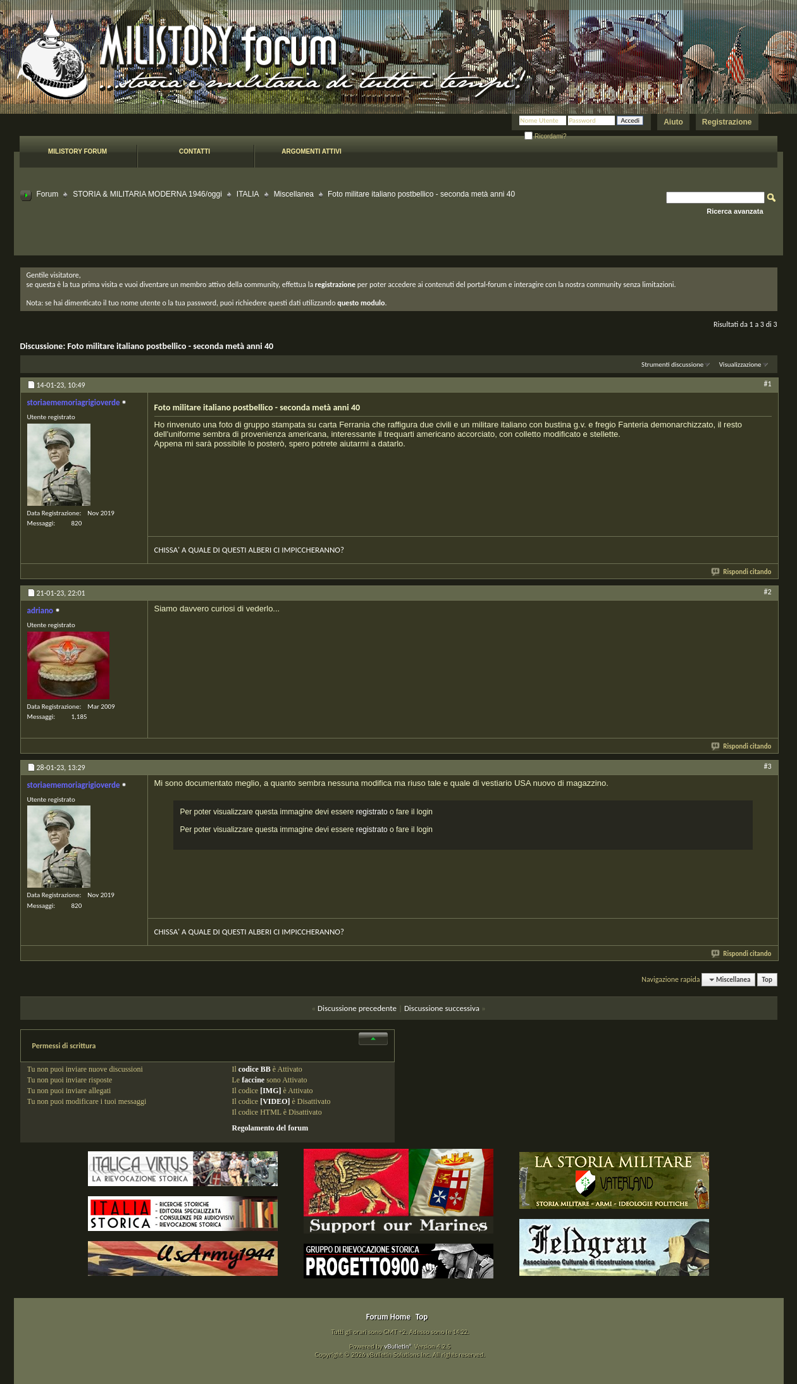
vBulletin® (398, 1346)
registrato (372, 811)
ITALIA (248, 194)
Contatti (194, 151)
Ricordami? (545, 136)
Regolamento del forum (270, 1128)
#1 (767, 383)
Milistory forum (77, 151)
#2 (767, 591)
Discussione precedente (357, 1008)
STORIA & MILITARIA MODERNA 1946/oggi (147, 194)
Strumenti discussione (672, 364)
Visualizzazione (740, 364)
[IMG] (270, 1090)
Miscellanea (294, 194)
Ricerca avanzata (735, 211)
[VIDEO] (275, 1101)
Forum (48, 194)
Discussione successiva (441, 1008)
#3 (767, 766)
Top (767, 980)
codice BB (254, 1069)
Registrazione (727, 122)
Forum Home (388, 1316)
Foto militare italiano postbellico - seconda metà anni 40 (170, 346)
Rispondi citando (741, 572)
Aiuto (673, 122)
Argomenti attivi (311, 151)
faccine (253, 1079)
